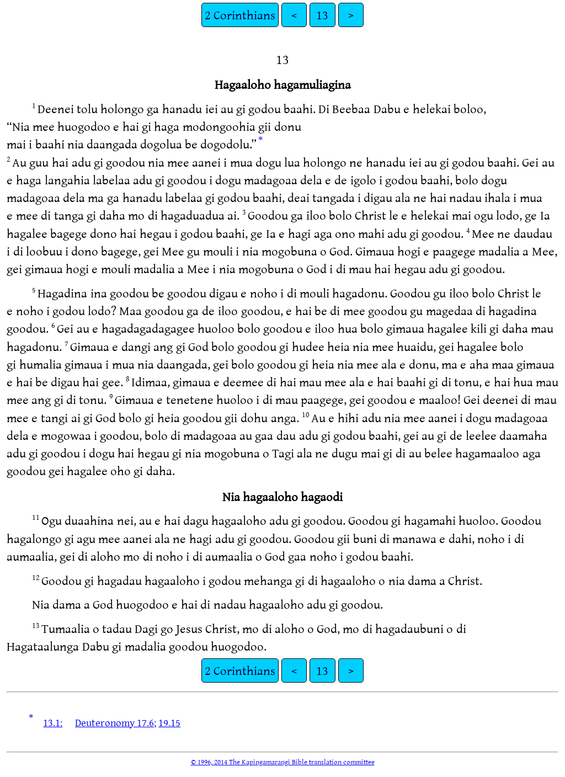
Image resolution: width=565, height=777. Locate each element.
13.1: (52, 722)
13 (322, 15)
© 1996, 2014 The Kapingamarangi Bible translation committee (283, 761)
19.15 (169, 722)
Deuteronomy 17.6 (114, 722)
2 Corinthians (240, 15)
